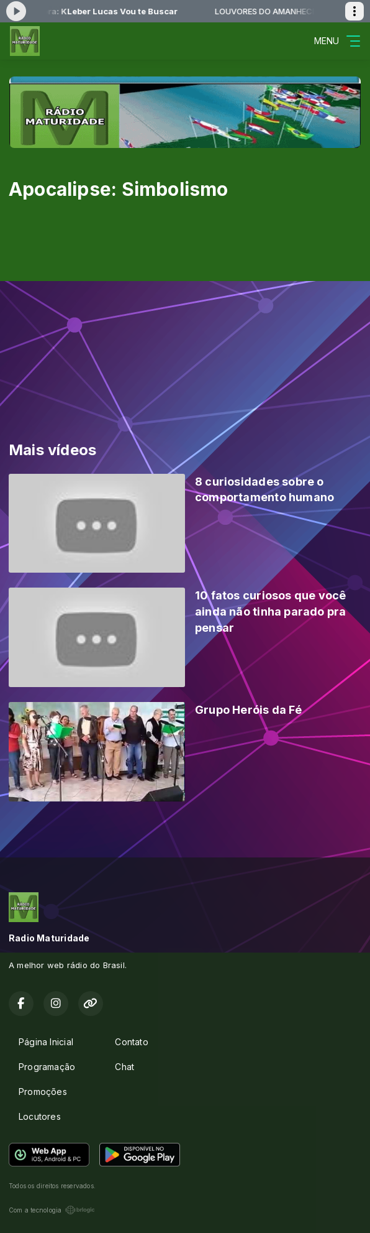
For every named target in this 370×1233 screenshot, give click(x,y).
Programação (47, 1066)
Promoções (43, 1091)
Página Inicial (46, 1042)
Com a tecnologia (52, 1210)
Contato (131, 1042)
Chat (124, 1066)
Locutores (40, 1116)
